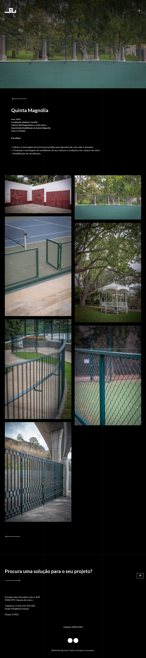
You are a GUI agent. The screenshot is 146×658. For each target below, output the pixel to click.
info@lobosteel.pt (20, 608)
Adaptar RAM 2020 (73, 627)
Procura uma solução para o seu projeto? (48, 571)
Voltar (19, 99)
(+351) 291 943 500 (25, 605)
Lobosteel (10, 10)
